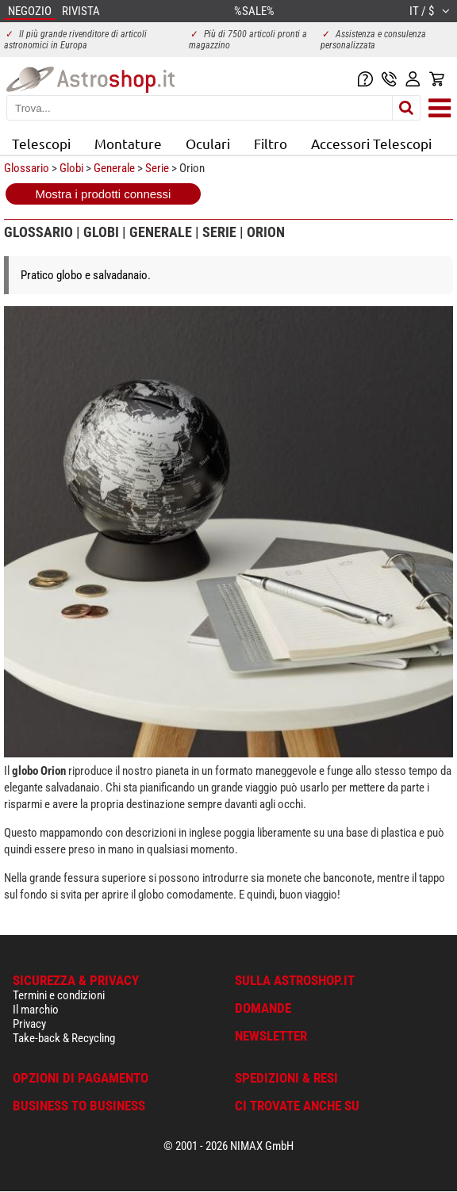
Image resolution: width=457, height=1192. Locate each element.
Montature (128, 143)
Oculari (208, 143)
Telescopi (41, 143)
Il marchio (36, 1009)
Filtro (270, 143)
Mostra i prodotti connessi (103, 194)
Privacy (29, 1024)
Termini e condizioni (59, 995)
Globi (71, 168)
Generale (114, 168)
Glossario (26, 168)
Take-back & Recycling (64, 1038)
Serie (157, 168)
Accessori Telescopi (371, 143)
